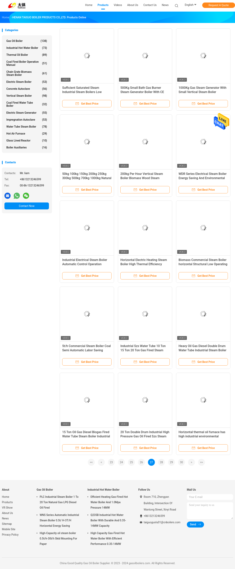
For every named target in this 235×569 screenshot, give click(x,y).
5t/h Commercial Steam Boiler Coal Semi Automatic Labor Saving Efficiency (86, 350)
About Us (7, 513)
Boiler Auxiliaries (26, 147)
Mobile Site (8, 529)
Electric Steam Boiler (26, 82)
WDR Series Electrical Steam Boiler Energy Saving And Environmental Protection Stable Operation (203, 178)
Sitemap (7, 523)
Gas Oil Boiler (26, 41)
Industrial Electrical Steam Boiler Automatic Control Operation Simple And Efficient (84, 264)
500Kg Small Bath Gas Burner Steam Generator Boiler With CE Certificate (142, 92)
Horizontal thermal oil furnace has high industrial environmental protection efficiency (202, 436)
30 (181, 462)
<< (91, 462)
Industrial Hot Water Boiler (26, 48)
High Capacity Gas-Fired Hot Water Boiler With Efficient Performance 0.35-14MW (108, 538)
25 (131, 462)
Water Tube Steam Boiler (26, 127)
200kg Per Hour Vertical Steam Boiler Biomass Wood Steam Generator (141, 178)
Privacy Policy (10, 534)
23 (111, 462)
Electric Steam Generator (26, 113)
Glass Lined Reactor (26, 140)
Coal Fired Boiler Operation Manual (26, 63)
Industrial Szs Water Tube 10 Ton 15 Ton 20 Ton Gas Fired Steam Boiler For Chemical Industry (143, 350)
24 (121, 462)
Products (7, 502)
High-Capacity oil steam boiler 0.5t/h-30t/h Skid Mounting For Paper (58, 538)
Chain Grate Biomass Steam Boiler (26, 73)
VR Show (7, 507)
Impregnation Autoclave (26, 120)
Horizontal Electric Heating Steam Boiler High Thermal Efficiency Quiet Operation (143, 264)
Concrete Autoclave (26, 89)
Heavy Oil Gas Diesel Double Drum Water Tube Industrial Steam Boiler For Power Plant (202, 350)
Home (5, 496)
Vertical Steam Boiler (26, 96)
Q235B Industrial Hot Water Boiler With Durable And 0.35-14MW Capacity (108, 520)
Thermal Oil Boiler (26, 55)
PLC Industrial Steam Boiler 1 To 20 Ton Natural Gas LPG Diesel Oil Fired (59, 502)
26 (141, 462)
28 (161, 462)
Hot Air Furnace (26, 133)
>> (201, 462)
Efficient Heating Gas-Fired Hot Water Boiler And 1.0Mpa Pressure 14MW (109, 502)
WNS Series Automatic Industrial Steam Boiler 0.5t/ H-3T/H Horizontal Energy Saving (59, 520)
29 (171, 462)
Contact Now (26, 205)
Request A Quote (219, 5)
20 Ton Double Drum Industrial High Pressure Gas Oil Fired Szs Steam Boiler (144, 436)
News (5, 518)
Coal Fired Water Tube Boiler (26, 104)
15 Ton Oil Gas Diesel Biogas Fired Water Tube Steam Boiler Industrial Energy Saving (86, 436)
